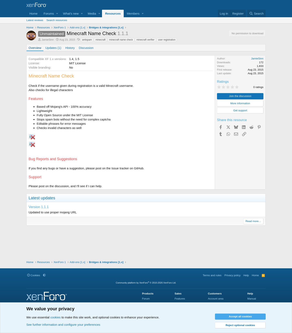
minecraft (100, 39)
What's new (71, 13)
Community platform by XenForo (146, 282)
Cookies (33, 275)
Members (133, 13)
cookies (55, 317)
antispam (87, 39)
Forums (49, 13)
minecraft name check (121, 39)
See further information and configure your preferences (63, 324)
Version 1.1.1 (39, 207)
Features (180, 298)
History (70, 47)
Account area (215, 298)
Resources (113, 13)
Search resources (56, 20)
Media (92, 13)
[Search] (256, 13)
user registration (166, 39)
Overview (35, 47)
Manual (251, 298)
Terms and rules (212, 275)
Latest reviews (34, 20)
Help (246, 275)
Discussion (86, 47)
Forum (146, 298)
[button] (57, 13)
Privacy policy (232, 275)
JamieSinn (48, 39)
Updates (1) (53, 47)
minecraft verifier (145, 39)
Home (33, 13)
